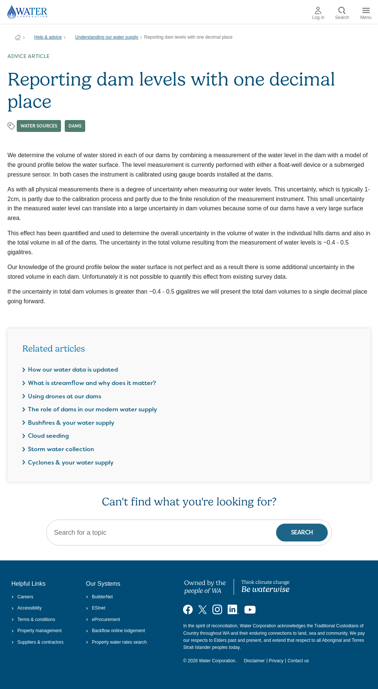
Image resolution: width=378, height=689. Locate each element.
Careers (22, 596)
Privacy (276, 661)
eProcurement (103, 619)
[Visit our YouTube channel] (250, 609)
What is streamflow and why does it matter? (92, 383)
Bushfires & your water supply (71, 423)
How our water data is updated (73, 369)
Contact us (298, 661)
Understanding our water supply (106, 37)
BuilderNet (99, 596)
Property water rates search (116, 642)
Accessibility (27, 608)
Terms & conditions (33, 619)
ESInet (95, 608)
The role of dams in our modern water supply (92, 409)
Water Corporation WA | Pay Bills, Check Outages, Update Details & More (18, 37)
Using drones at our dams (64, 396)
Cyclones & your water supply (70, 462)
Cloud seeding (48, 436)
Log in (318, 13)
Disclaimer (254, 661)
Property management (37, 630)
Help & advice (48, 37)
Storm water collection (61, 449)
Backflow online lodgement (115, 630)
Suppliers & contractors (38, 642)
